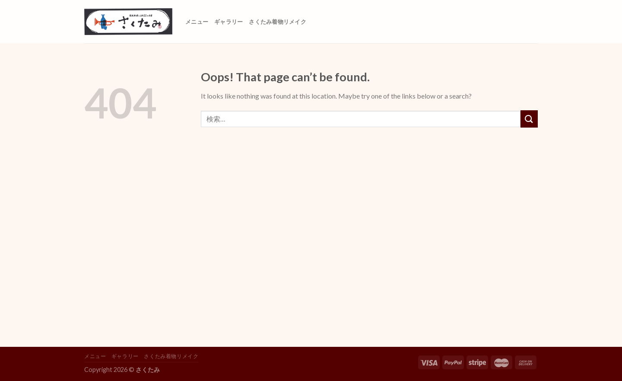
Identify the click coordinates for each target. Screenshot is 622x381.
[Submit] (529, 118)
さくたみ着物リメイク (277, 21)
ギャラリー (228, 21)
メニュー (196, 21)
